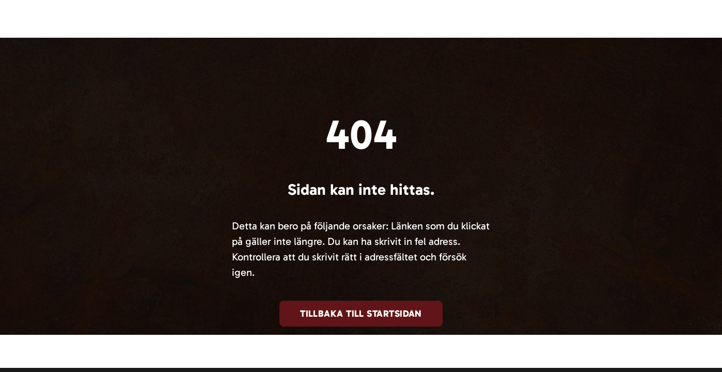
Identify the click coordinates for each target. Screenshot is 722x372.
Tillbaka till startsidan (361, 313)
